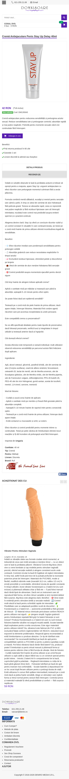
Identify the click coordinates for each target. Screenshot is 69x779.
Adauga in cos (14, 136)
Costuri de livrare (11, 732)
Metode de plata (11, 729)
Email (34, 2)
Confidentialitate (11, 739)
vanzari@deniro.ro (20, 712)
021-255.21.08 (19, 2)
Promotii (7, 750)
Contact (7, 763)
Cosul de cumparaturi (13, 757)
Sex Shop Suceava (12, 753)
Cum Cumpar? (10, 726)
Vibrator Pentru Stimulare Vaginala (20, 551)
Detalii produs (34, 167)
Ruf (13, 461)
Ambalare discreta (12, 736)
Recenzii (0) (34, 174)
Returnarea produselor (14, 760)
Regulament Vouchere (13, 747)
